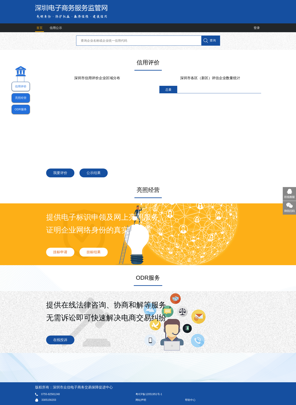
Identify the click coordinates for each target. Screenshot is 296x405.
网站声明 (141, 399)
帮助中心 (190, 399)
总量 (168, 89)
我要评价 (60, 173)
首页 (39, 28)
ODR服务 (21, 109)
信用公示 (56, 28)
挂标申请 (60, 252)
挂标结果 (94, 252)
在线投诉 (60, 340)
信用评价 (20, 86)
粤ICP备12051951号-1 (149, 394)
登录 (257, 28)
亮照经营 (20, 97)
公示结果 (94, 173)
